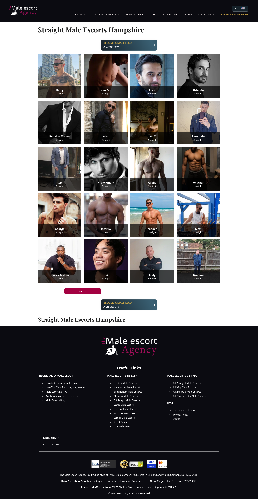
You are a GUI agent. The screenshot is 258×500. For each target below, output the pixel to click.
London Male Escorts (125, 383)
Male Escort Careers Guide (199, 14)
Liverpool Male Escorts (125, 409)
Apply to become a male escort (63, 396)
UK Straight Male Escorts (187, 383)
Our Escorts (82, 14)
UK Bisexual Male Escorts (187, 392)
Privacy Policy (180, 415)
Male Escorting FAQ (56, 392)
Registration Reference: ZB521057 (176, 481)
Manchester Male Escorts (127, 388)
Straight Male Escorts (107, 14)
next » (82, 291)
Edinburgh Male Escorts (126, 401)
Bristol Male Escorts (124, 414)
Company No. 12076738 (183, 475)
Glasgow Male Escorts (125, 396)
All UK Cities (120, 422)
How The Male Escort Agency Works (65, 388)
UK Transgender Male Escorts (189, 396)
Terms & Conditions (184, 411)
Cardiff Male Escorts (124, 418)
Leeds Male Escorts (124, 405)
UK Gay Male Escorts (184, 388)
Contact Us (53, 445)
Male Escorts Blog (55, 401)
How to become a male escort (62, 383)
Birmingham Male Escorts (127, 392)
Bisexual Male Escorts (165, 14)
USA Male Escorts (123, 427)
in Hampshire (129, 45)
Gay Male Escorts (136, 14)
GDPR (176, 419)
